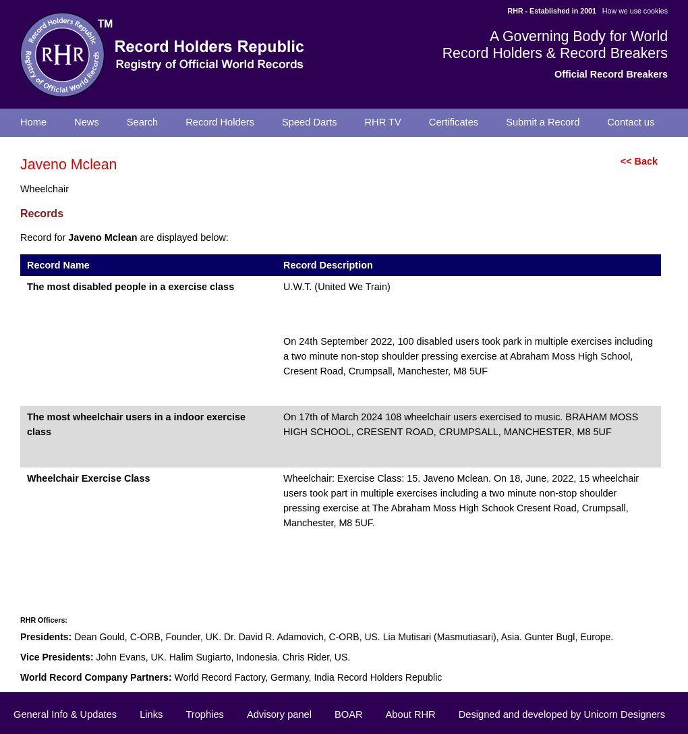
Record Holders (219, 122)
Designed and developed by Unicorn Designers (562, 714)
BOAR (349, 714)
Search (142, 122)
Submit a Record (542, 122)
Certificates (453, 122)
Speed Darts (309, 122)
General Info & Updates (65, 714)
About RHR (411, 714)
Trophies (204, 714)
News (86, 122)
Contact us (630, 122)
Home (33, 122)
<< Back (639, 161)
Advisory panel (279, 714)
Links (151, 714)
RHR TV (383, 122)
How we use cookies (635, 11)
